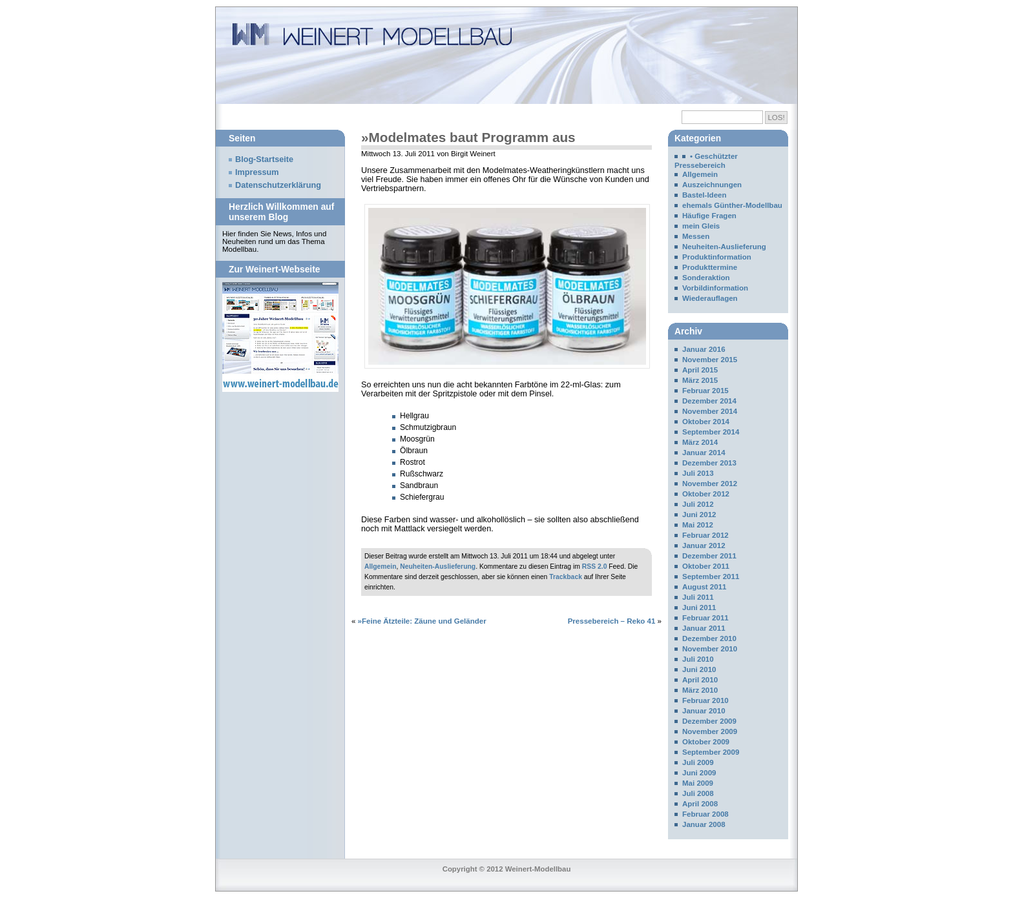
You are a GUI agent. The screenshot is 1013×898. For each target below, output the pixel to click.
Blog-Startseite (264, 159)
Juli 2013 (698, 473)
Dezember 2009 (709, 721)
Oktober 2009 (705, 742)
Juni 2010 (699, 669)
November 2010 (709, 649)
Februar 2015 (705, 390)
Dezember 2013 (709, 463)
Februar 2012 (705, 535)
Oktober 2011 (705, 566)
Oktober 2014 (705, 421)
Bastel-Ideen (704, 195)
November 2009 (709, 731)
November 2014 (709, 411)
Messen (695, 236)
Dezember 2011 (709, 556)
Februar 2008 (705, 814)
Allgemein (380, 566)
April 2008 (700, 804)
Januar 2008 (704, 824)
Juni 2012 (699, 514)
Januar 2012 (704, 545)
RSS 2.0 (594, 566)
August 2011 (704, 587)
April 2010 (700, 680)
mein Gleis (701, 226)
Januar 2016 (704, 349)
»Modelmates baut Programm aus (468, 137)
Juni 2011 (699, 607)
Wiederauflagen (710, 298)
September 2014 (710, 432)
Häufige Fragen (709, 215)
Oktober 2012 (705, 494)
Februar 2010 (705, 700)
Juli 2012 (698, 504)
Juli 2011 (698, 597)
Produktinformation (716, 257)
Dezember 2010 (709, 638)
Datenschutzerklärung (278, 185)
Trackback (565, 576)
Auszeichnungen (712, 185)
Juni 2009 (699, 773)
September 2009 (710, 752)
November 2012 (709, 483)
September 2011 (710, 576)
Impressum (257, 172)
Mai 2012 (697, 525)
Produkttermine (709, 267)
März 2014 (700, 442)
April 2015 (700, 370)
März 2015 (700, 380)
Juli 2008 (698, 793)
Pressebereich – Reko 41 (612, 621)
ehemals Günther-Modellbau (732, 205)
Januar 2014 (704, 452)
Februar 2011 (705, 618)
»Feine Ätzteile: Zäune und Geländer (422, 621)
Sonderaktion (706, 277)
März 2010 (700, 690)
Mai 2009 (697, 783)
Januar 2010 (704, 711)
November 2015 (709, 359)
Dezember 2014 (709, 401)
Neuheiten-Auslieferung (437, 566)
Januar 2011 (704, 628)
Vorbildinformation (715, 288)
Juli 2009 (698, 762)
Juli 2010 (698, 659)
